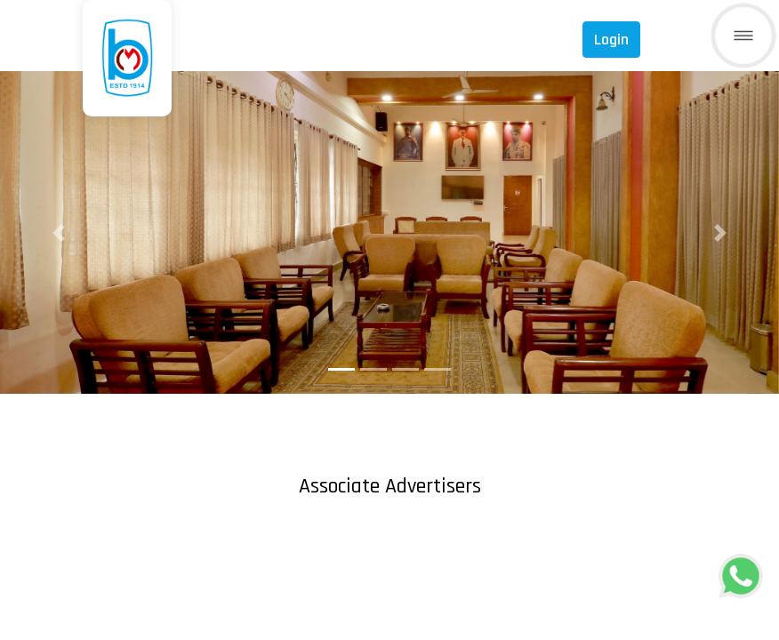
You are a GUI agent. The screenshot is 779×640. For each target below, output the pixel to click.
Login (611, 39)
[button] (58, 232)
